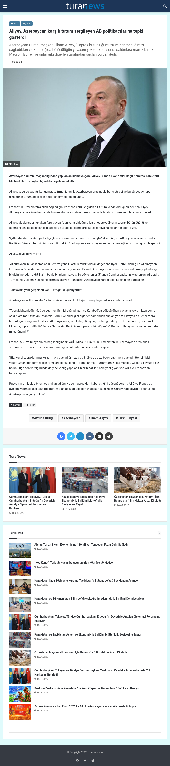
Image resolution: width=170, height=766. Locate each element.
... (85, 727)
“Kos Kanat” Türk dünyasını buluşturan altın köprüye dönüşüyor (74, 562)
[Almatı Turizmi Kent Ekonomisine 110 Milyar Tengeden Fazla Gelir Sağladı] (20, 550)
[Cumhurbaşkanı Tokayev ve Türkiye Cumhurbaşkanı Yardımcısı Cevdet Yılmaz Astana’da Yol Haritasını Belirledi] (20, 676)
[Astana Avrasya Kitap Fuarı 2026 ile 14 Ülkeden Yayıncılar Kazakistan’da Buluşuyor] (20, 712)
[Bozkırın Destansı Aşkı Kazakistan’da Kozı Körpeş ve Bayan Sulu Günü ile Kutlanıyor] (20, 694)
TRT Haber (29, 405)
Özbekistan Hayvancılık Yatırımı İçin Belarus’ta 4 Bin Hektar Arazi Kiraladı (80, 652)
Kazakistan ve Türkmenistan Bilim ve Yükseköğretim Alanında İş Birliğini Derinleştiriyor (89, 598)
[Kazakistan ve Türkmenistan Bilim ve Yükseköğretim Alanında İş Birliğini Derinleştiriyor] (20, 604)
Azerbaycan (71, 418)
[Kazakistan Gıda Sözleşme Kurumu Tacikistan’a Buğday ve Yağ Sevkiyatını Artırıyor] (20, 586)
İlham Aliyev (99, 418)
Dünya (14, 23)
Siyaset (27, 23)
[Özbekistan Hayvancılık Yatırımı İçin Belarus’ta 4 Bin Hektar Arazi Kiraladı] (137, 480)
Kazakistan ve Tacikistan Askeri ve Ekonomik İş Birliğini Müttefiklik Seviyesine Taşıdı (83, 500)
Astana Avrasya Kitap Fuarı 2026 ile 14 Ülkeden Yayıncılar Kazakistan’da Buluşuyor (86, 706)
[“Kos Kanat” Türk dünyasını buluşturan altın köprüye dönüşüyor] (20, 568)
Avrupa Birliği (44, 418)
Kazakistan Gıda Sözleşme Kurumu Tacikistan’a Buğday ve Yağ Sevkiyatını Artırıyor (86, 580)
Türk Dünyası (127, 418)
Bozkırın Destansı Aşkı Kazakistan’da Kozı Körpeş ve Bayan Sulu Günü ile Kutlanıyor (87, 688)
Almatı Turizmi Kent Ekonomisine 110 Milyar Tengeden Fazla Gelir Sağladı (81, 544)
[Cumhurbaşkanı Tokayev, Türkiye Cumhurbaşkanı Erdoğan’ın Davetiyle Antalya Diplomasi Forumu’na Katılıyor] (32, 480)
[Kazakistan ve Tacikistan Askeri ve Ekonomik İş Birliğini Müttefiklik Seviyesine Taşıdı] (85, 480)
